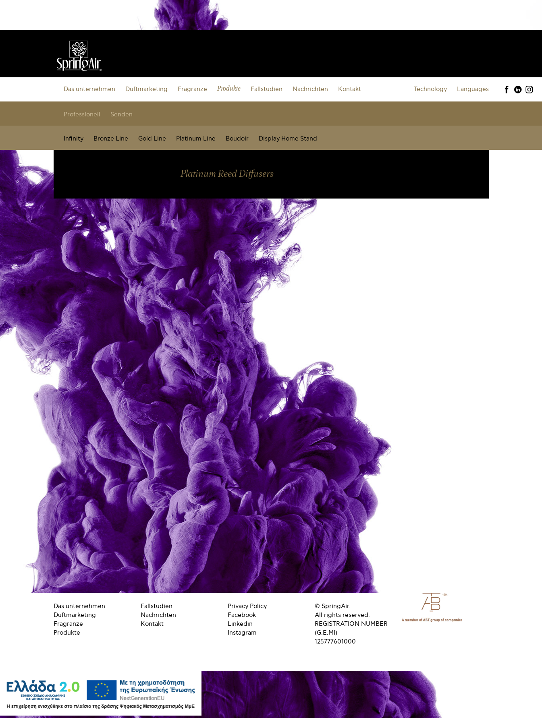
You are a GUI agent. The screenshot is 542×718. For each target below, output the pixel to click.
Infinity (73, 138)
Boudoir (237, 138)
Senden (121, 114)
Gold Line (152, 138)
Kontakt (349, 89)
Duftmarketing (146, 89)
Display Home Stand (288, 138)
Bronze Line (110, 138)
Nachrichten (310, 89)
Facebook (242, 615)
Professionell (82, 114)
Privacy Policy (247, 606)
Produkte (229, 89)
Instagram (242, 632)
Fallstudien (266, 89)
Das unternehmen (89, 89)
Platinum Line (196, 138)
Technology (430, 89)
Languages (473, 89)
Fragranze (192, 89)
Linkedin (240, 623)
